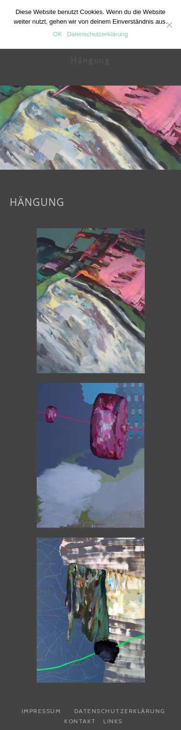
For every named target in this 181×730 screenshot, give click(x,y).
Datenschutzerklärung (120, 711)
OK (57, 34)
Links (113, 721)
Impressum (41, 711)
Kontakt (80, 721)
